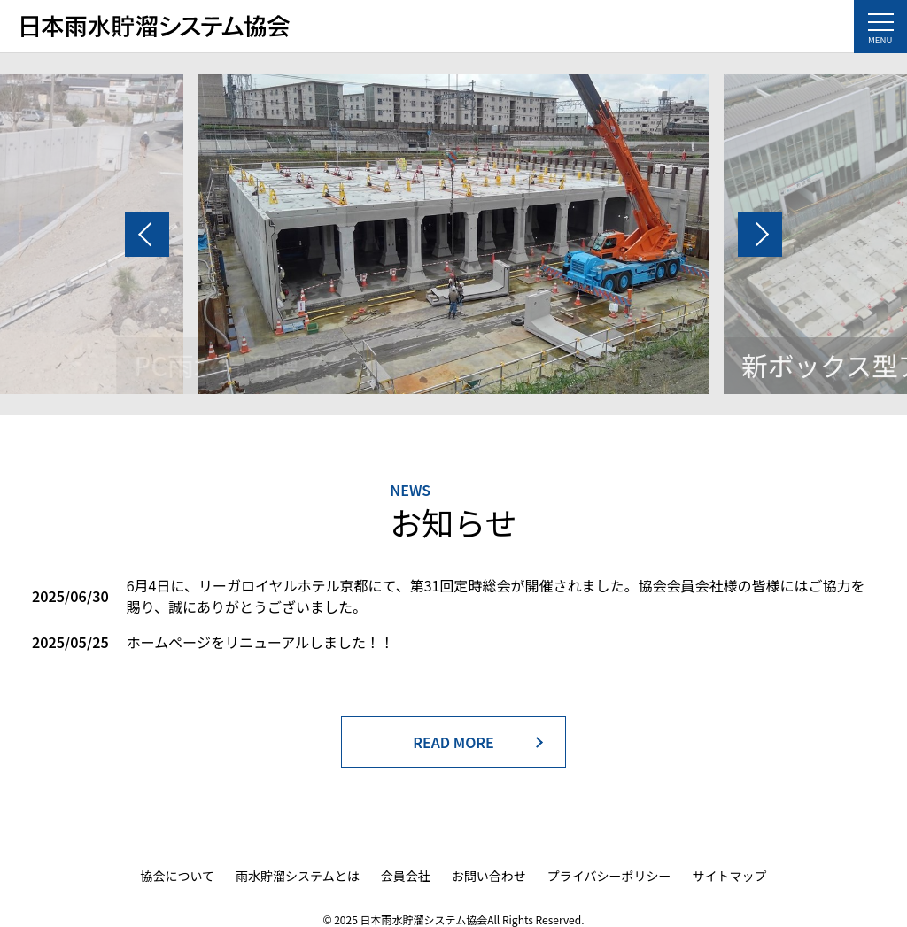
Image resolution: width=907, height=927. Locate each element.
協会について (178, 876)
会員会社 (405, 876)
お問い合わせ (489, 876)
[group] (453, 234)
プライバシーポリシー (609, 876)
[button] (147, 234)
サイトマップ (729, 876)
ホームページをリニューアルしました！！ (260, 642)
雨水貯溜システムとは (298, 876)
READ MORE (453, 742)
